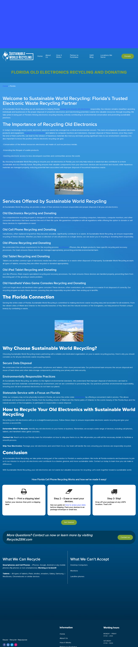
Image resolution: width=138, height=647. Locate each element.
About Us (64, 645)
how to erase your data (75, 505)
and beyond (79, 397)
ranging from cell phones (34, 133)
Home (5, 86)
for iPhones (64, 247)
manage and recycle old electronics (75, 109)
